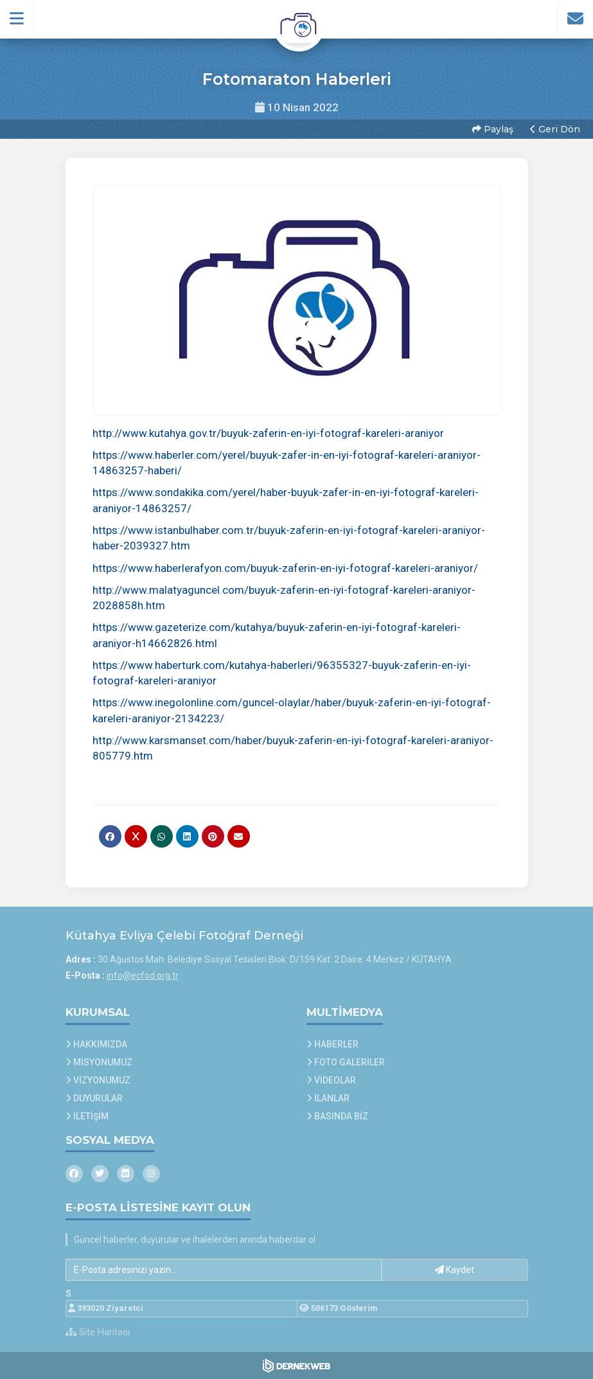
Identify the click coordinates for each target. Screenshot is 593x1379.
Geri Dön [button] (555, 129)
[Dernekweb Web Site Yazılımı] (296, 1365)
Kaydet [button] (454, 1270)
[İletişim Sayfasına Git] (575, 18)
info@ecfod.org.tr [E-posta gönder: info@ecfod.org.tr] (143, 975)
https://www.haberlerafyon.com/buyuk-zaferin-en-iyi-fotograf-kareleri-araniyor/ (285, 568)
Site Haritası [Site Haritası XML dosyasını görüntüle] (98, 1332)
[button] (17, 18)
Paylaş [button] (492, 129)
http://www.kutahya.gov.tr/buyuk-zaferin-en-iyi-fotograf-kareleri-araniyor (268, 433)
